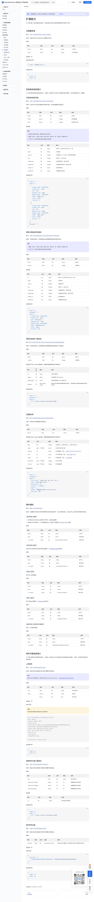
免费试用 (87, 2)
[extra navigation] (69, 2)
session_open (54, 548)
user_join (41, 601)
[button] (10, 7)
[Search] (43, 2)
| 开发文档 (24, 2)
